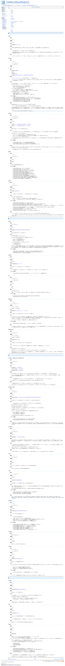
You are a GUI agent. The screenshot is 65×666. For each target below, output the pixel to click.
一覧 (26, 5)
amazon (12, 10)
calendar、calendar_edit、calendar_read (17, 21)
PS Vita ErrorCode (4, 16)
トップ (3, 5)
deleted (12, 29)
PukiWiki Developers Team (13, 664)
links (24, 656)
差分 (11, 5)
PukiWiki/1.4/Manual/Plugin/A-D (17, 2)
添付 (18, 5)
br (11, 17)
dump (12, 31)
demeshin (5, 663)
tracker (26, 327)
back (12, 15)
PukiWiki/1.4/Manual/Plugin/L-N (4, 24)
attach (12, 13)
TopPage (3, 14)
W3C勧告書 (15, 496)
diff (11, 30)
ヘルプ (36, 5)
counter (12, 27)
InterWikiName (4, 28)
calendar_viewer (13, 22)
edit (12, 52)
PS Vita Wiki (3, 13)
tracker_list (21, 351)
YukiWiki (3, 23)
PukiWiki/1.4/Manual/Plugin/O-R (4, 22)
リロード (21, 5)
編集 (6, 5)
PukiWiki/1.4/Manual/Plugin (12, 659)
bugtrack (12, 18)
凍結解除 (8, 5)
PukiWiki (13, 149)
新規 (24, 5)
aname (12, 11)
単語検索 (29, 5)
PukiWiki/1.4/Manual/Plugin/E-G (59, 659)
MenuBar (3, 10)
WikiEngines (3, 26)
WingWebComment (4, 12)
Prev (8, 658)
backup (12, 16)
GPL (19, 664)
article (12, 12)
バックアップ (15, 5)
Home (35, 658)
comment (12, 25)
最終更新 (32, 5)
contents (12, 26)
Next (63, 658)
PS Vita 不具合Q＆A (4, 15)
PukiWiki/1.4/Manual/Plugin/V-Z (4, 19)
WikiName (3, 25)
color (12, 24)
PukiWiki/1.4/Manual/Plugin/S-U (4, 21)
